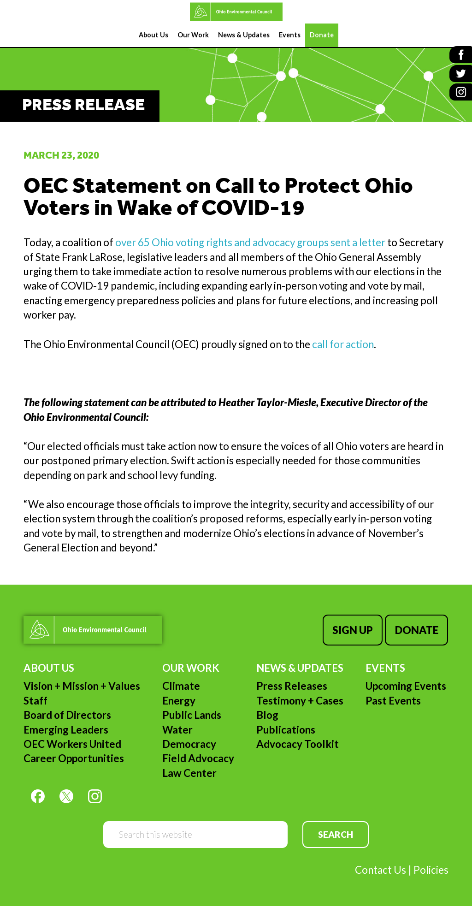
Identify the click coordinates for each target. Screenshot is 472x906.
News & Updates (299, 667)
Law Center (189, 771)
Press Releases (291, 685)
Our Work (190, 667)
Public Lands (191, 714)
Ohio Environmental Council (236, 12)
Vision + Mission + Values (82, 685)
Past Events (393, 699)
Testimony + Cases (299, 699)
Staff (35, 699)
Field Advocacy (198, 757)
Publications (285, 728)
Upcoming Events (406, 685)
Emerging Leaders (66, 728)
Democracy (189, 743)
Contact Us (380, 869)
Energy (178, 699)
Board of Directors (67, 714)
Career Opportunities (74, 757)
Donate (417, 629)
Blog (267, 714)
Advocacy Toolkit (297, 743)
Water (177, 728)
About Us (49, 667)
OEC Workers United (72, 743)
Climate (181, 685)
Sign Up (353, 629)
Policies (430, 869)
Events (385, 667)
